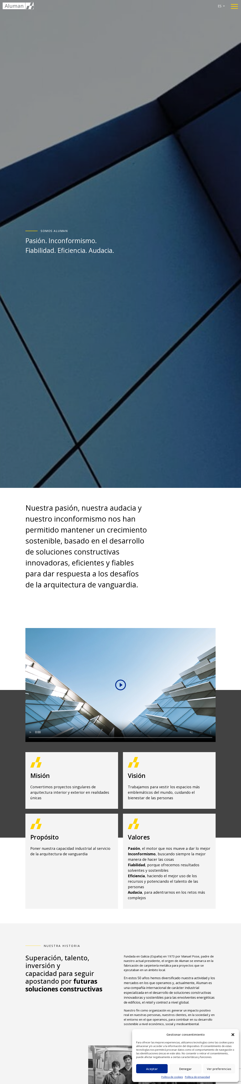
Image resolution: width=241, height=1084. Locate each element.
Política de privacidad (197, 1077)
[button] (233, 1034)
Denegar (185, 1069)
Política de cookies (172, 1077)
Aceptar (152, 1069)
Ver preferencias (219, 1069)
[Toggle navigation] (234, 7)
